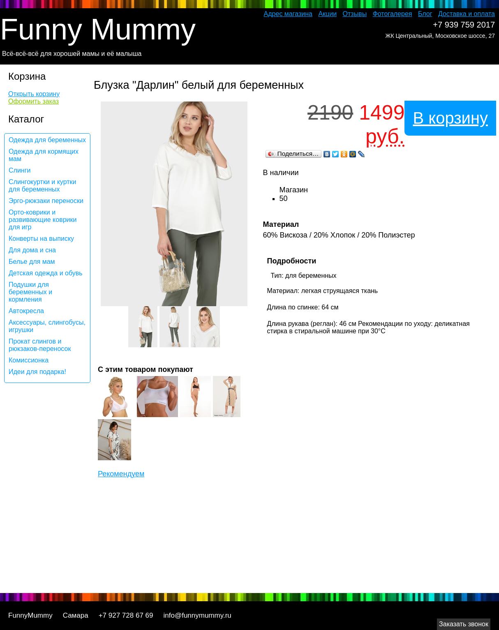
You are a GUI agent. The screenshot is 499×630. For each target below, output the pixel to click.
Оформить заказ (33, 101)
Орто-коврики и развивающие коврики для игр (42, 220)
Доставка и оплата (466, 13)
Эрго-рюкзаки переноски (46, 200)
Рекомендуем (121, 474)
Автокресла (26, 310)
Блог (425, 13)
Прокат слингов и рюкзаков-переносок (40, 345)
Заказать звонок (463, 624)
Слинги (19, 170)
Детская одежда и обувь (46, 273)
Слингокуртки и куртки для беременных (42, 185)
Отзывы (355, 13)
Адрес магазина (288, 13)
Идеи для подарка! (37, 371)
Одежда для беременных (47, 139)
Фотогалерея (392, 13)
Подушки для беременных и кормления (30, 292)
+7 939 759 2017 (464, 24)
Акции (327, 13)
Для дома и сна (32, 250)
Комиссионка (29, 360)
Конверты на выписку (41, 238)
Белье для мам (32, 261)
